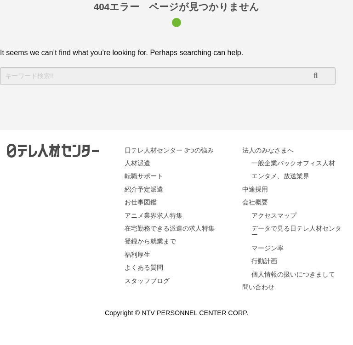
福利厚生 (137, 254)
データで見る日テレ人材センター (296, 231)
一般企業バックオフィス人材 (293, 163)
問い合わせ (258, 287)
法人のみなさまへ (268, 150)
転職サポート (144, 176)
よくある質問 (144, 267)
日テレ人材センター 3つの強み (169, 150)
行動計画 (264, 261)
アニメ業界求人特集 (153, 215)
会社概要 (255, 202)
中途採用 (255, 189)
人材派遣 (137, 163)
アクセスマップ (273, 215)
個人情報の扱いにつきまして (293, 274)
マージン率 (267, 248)
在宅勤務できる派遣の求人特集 (170, 228)
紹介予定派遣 (144, 189)
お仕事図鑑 (141, 202)
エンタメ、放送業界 (280, 176)
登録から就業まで (150, 241)
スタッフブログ (147, 280)
